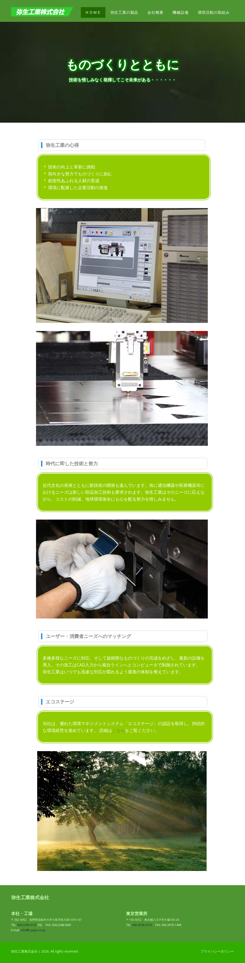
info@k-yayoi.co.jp (33, 930)
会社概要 (155, 12)
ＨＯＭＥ (93, 12)
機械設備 (180, 12)
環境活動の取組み (214, 12)
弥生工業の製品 (124, 12)
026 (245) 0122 (27, 925)
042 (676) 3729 (142, 925)
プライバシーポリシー (217, 951)
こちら (118, 730)
